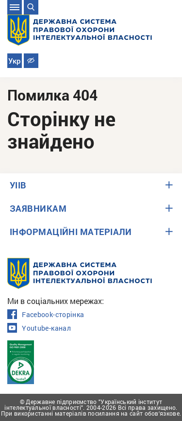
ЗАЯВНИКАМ (38, 208)
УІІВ (18, 185)
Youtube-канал (39, 328)
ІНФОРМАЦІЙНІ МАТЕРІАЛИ (71, 231)
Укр (14, 61)
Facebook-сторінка (45, 314)
